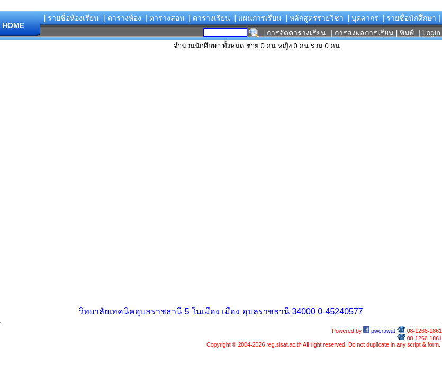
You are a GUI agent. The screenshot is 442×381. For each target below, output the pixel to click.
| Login (428, 33)
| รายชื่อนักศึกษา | (411, 18)
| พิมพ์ (405, 33)
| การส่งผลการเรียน (362, 33)
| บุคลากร (363, 18)
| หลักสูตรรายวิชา (315, 18)
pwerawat (379, 331)
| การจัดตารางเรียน (295, 33)
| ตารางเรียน (209, 18)
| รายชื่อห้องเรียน (72, 18)
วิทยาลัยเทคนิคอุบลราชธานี (130, 311)
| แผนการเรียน (258, 18)
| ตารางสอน (165, 18)
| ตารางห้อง (122, 18)
